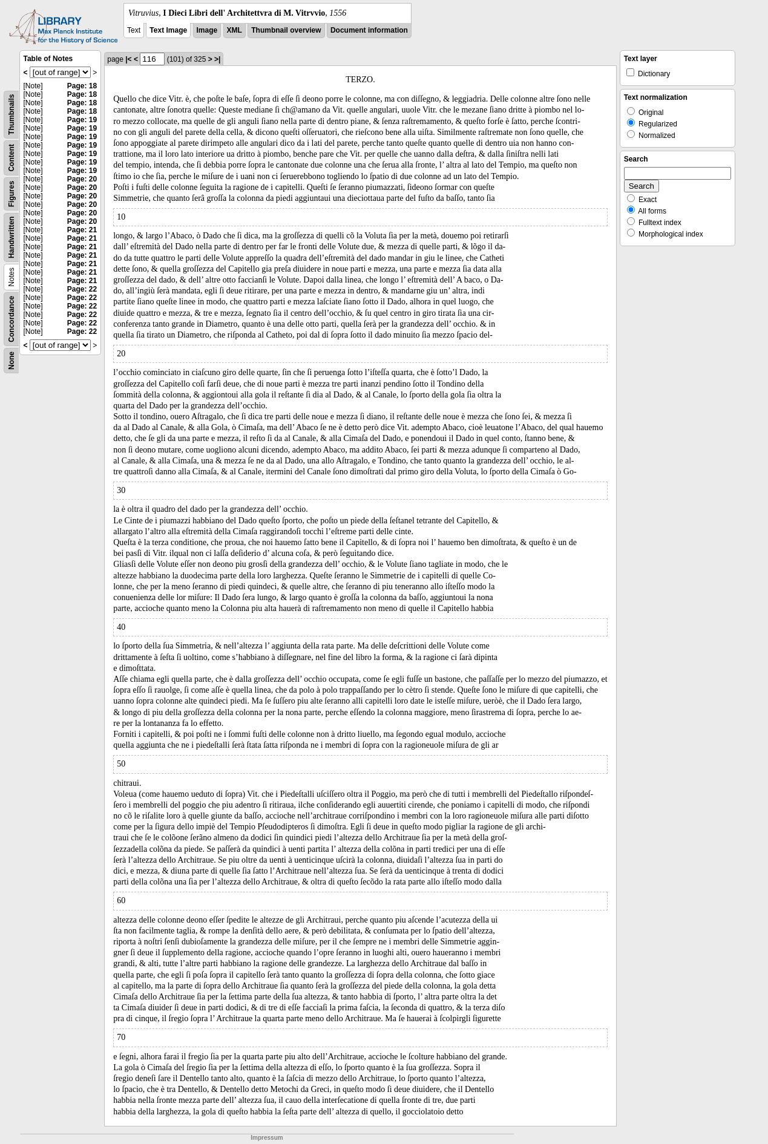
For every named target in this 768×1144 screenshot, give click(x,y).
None (11, 360)
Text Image (168, 30)
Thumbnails (11, 114)
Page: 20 (82, 179)
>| (217, 59)
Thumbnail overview (286, 30)
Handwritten (11, 237)
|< (128, 59)
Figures (11, 194)
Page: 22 (82, 289)
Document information (369, 30)
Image (207, 30)
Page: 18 (82, 86)
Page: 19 (82, 120)
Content (11, 157)
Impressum (267, 1137)
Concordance (11, 319)
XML (234, 30)
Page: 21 (82, 230)
